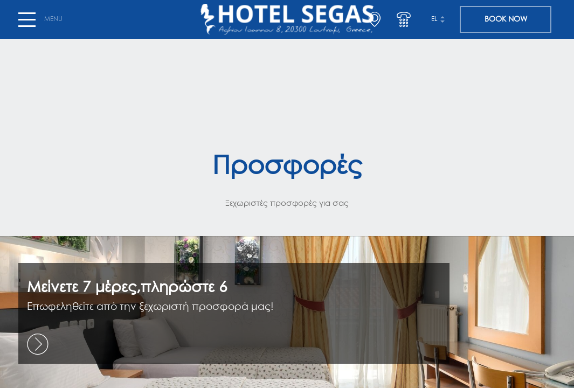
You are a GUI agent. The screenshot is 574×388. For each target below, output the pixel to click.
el (434, 19)
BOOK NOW (506, 19)
